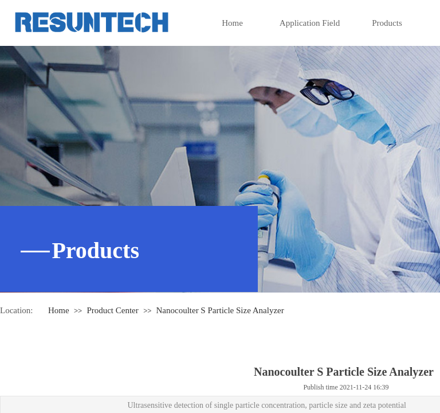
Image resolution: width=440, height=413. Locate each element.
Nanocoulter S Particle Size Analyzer (220, 310)
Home (232, 23)
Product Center (112, 310)
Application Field (310, 23)
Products (387, 23)
